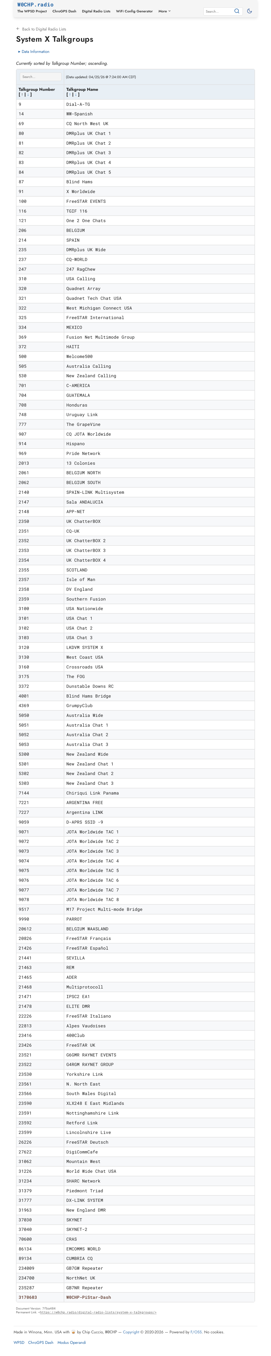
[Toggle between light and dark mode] (250, 11)
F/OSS (196, 1332)
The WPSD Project (32, 11)
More (165, 11)
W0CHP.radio (35, 4)
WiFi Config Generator (134, 11)
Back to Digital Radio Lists (41, 29)
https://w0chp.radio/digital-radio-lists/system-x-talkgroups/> (98, 1312)
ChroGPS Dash (64, 11)
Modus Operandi (72, 1342)
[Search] (219, 11)
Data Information (35, 51)
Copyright (131, 1332)
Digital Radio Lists (96, 11)
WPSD (19, 1342)
